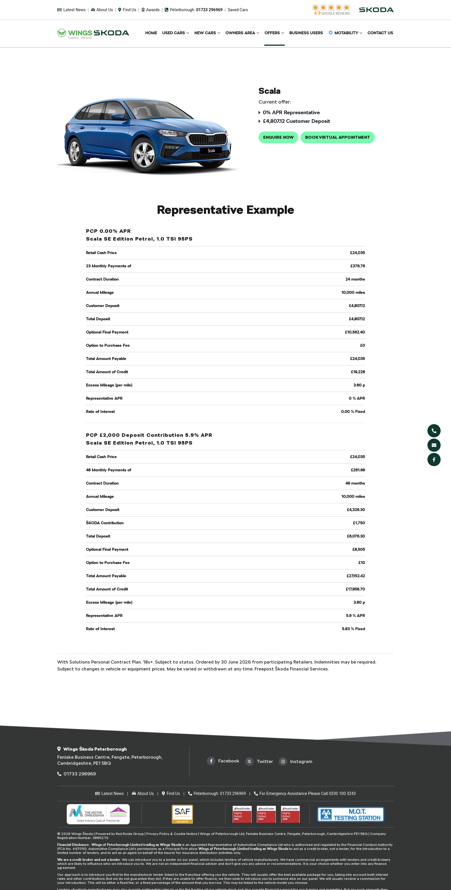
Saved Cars (238, 9)
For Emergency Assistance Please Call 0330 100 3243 (305, 870)
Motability (345, 33)
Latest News (71, 9)
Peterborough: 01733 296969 (217, 870)
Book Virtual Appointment (337, 137)
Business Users (308, 33)
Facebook (223, 838)
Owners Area (244, 33)
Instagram (295, 838)
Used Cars (179, 33)
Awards (151, 9)
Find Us (127, 9)
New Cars (210, 33)
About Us (102, 9)
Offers (275, 33)
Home (158, 33)
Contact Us (381, 33)
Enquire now (278, 137)
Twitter (259, 838)
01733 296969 (76, 850)
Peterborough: (194, 9)
